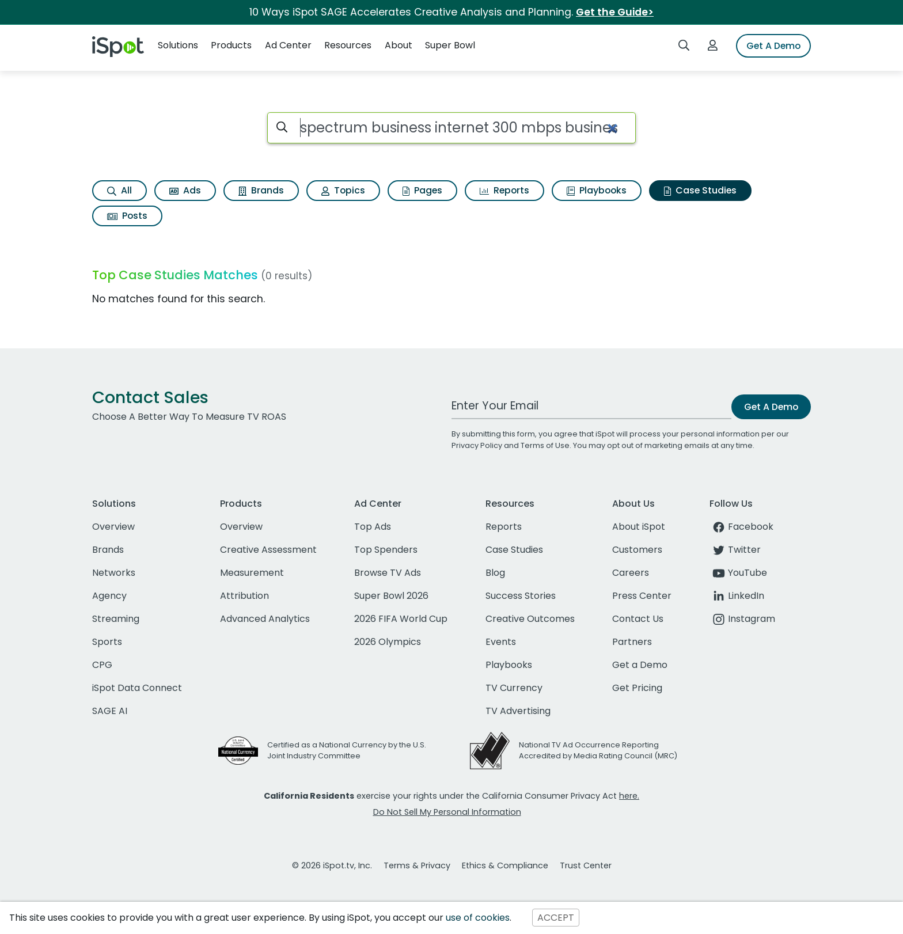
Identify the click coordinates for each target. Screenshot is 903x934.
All (119, 190)
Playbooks (597, 190)
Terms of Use (545, 445)
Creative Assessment (268, 549)
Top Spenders (386, 549)
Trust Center (586, 865)
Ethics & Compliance (505, 865)
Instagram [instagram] (742, 618)
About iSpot (638, 526)
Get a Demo (639, 664)
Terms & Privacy (417, 865)
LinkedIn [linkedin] (736, 595)
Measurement (252, 572)
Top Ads (372, 526)
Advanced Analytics (265, 618)
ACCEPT (555, 917)
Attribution (244, 595)
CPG (102, 664)
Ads (185, 190)
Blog (495, 572)
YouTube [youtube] (738, 572)
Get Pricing (637, 687)
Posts (127, 215)
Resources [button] (347, 45)
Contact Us (637, 618)
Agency (109, 595)
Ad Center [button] (288, 45)
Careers (630, 572)
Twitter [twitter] (735, 549)
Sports (107, 641)
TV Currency (513, 687)
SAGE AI (109, 710)
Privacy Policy (476, 445)
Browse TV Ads (387, 572)
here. (629, 796)
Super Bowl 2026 (391, 595)
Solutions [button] (178, 45)
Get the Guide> (615, 12)
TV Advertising (518, 710)
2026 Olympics (387, 641)
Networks (113, 572)
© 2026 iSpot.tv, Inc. (332, 865)
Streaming (115, 618)
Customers (637, 549)
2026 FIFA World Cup (400, 618)
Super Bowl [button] (450, 45)
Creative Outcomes (530, 618)
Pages (422, 190)
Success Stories (520, 595)
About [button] (398, 45)
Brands (261, 190)
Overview (113, 526)
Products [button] (231, 45)
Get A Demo (773, 45)
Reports (504, 190)
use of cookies (478, 917)
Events (500, 641)
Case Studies (700, 190)
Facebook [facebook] (741, 526)
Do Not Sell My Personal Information (447, 812)
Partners (632, 641)
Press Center (641, 595)
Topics (343, 190)
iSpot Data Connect (137, 687)
